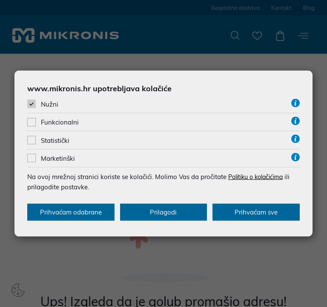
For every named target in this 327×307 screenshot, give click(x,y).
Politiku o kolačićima (259, 176)
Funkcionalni (60, 122)
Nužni (49, 104)
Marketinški (58, 158)
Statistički (55, 140)
